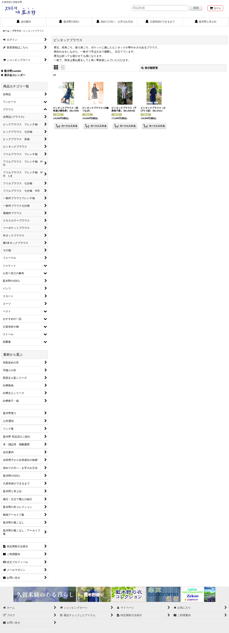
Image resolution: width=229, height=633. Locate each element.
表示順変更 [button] (149, 67)
